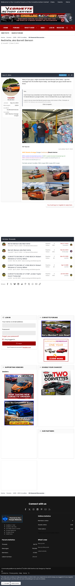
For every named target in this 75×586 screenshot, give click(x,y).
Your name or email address (12, 322)
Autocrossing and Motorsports (31, 261)
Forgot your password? (10, 336)
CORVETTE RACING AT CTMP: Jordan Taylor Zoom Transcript (24, 275)
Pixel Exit (48, 568)
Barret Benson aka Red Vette (19, 244)
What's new (29, 28)
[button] (36, 28)
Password (5, 329)
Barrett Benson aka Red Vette (19, 250)
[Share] (68, 75)
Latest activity (42, 550)
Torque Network (11, 530)
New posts (5, 33)
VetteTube (9, 534)
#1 (72, 75)
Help (20, 573)
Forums (16, 28)
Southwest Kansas (12, 110)
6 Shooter (65, 252)
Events (60, 2)
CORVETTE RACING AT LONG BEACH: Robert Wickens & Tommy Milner (24, 257)
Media (43, 28)
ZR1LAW (34, 557)
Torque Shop (10, 532)
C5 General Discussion (30, 246)
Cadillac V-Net (10, 525)
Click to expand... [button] (47, 104)
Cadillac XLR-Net (11, 527)
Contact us (4, 573)
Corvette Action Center (13, 529)
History (68, 2)
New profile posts (43, 547)
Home (6, 28)
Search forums (17, 33)
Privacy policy (13, 573)
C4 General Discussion (30, 252)
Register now (27, 348)
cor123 (10, 261)
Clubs (52, 2)
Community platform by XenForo (19, 568)
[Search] (72, 28)
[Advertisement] (37, 59)
